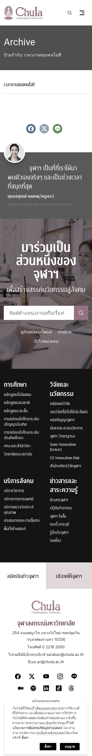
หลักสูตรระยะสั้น (16, 411)
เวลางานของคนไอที (19, 84)
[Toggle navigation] (82, 13)
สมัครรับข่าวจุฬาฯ (23, 576)
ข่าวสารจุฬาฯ (59, 500)
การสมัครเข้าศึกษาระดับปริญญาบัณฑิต (21, 421)
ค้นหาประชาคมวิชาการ (66, 428)
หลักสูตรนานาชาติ (17, 403)
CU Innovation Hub (64, 458)
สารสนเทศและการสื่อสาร (22, 520)
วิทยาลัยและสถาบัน (18, 454)
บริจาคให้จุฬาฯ (69, 576)
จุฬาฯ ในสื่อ (58, 516)
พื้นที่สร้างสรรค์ (15, 529)
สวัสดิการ (65, 332)
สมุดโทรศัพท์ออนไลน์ (46, 710)
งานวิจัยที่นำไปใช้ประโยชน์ (68, 412)
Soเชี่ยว (55, 541)
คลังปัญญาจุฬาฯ (62, 420)
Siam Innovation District (63, 447)
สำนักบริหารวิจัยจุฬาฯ (65, 466)
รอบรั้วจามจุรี (59, 524)
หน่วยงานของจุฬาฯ (46, 702)
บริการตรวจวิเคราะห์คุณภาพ (19, 510)
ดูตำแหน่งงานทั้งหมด (36, 332)
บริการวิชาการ (14, 491)
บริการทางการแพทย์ (19, 499)
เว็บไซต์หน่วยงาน (46, 341)
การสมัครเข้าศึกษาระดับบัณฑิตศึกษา (21, 435)
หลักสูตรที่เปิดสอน (17, 395)
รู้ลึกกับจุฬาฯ (59, 532)
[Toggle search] (69, 13)
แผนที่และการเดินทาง (46, 718)
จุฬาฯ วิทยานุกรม (62, 436)
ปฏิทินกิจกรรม (61, 508)
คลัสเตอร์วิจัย (60, 404)
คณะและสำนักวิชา (17, 446)
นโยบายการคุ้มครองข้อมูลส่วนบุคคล (37, 749)
